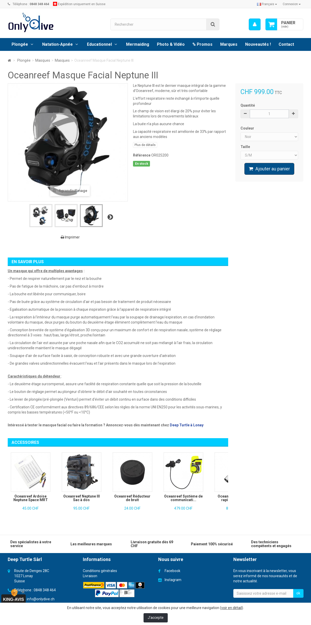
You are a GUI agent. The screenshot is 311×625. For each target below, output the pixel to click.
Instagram (173, 580)
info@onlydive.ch (41, 599)
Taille (246, 147)
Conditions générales (100, 571)
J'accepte (156, 617)
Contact (286, 44)
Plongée (20, 44)
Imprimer (70, 237)
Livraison (90, 576)
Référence (141, 155)
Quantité (248, 105)
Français (267, 4)
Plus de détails (145, 145)
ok (298, 593)
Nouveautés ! (258, 44)
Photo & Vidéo (171, 44)
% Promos (202, 44)
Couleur (248, 128)
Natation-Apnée (57, 44)
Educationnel (99, 44)
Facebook (172, 571)
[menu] (254, 24)
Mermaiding (137, 44)
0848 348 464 (45, 590)
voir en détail (231, 608)
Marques (228, 44)
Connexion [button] (292, 4)
